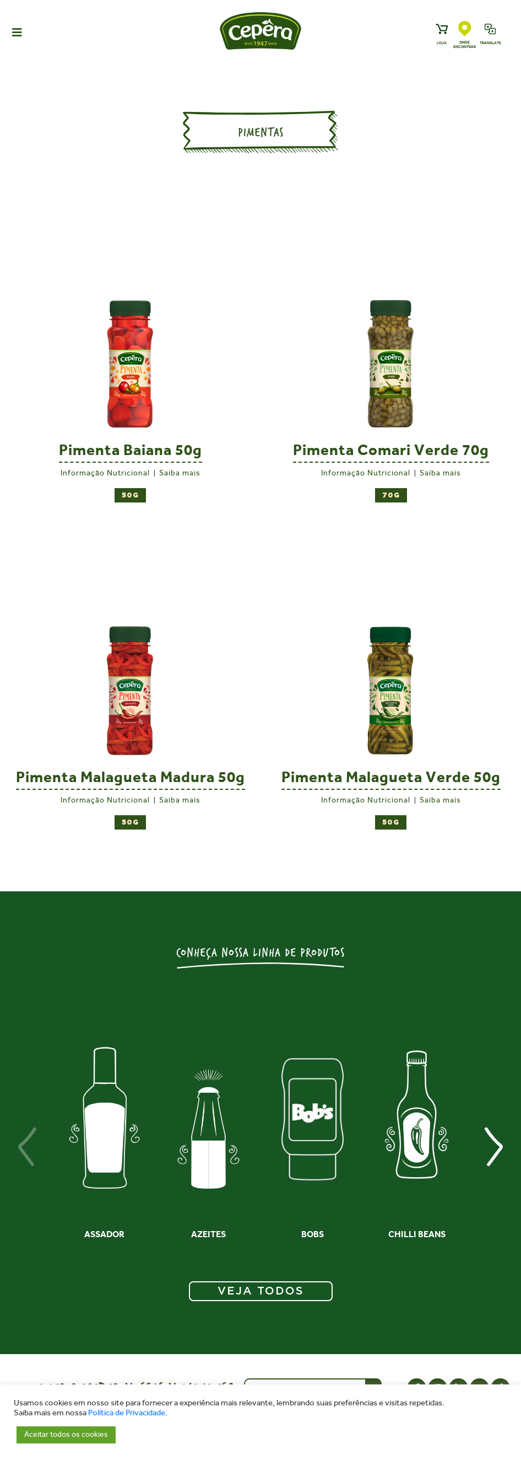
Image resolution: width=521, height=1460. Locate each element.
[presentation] (27, 1146)
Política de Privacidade (126, 1413)
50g (130, 495)
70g (391, 495)
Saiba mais (179, 473)
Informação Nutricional (105, 473)
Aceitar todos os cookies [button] (66, 1434)
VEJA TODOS (261, 1291)
